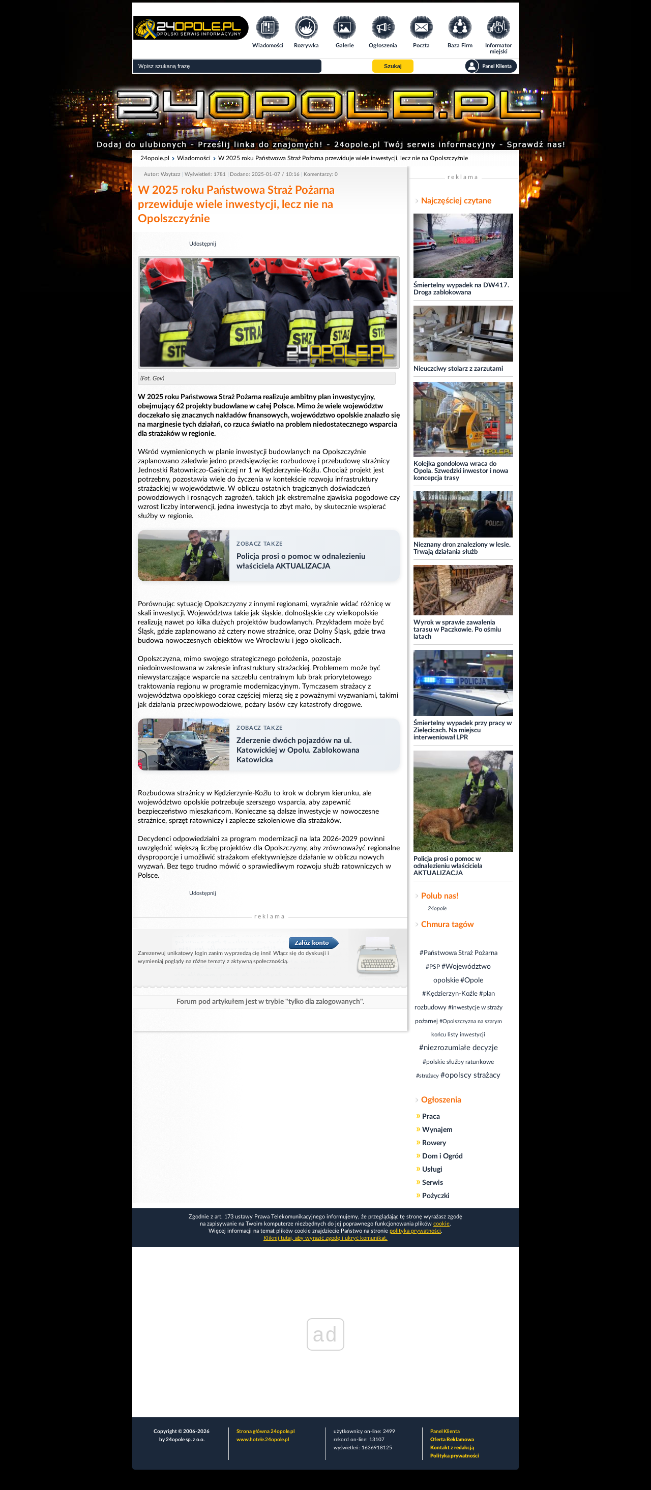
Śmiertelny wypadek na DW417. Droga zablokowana (461, 289)
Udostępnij (202, 244)
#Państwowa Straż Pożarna (458, 953)
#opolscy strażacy (470, 1075)
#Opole (471, 980)
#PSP (433, 967)
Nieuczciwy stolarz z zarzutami (458, 369)
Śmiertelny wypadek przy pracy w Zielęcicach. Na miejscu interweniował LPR (462, 730)
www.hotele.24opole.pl (262, 1439)
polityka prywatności (415, 1231)
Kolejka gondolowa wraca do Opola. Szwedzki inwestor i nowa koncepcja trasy (461, 471)
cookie (441, 1224)
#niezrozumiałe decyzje (458, 1048)
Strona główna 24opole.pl (265, 1431)
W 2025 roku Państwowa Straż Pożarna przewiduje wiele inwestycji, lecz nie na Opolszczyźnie (343, 158)
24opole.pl (154, 158)
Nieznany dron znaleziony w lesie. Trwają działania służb (462, 548)
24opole (437, 908)
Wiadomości (194, 158)
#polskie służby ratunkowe (458, 1062)
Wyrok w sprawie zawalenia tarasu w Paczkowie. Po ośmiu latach (457, 629)
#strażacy (427, 1076)
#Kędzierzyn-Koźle (450, 994)
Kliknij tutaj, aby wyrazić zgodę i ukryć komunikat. (325, 1238)
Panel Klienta (445, 1431)
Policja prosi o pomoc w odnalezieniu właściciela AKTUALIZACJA (448, 866)
